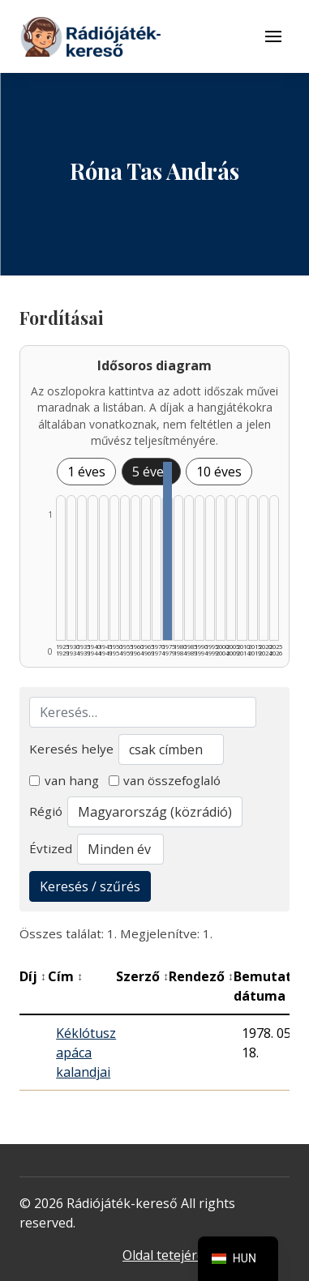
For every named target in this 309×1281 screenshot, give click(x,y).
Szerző (142, 976)
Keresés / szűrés (90, 886)
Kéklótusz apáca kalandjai (86, 1052)
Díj (32, 976)
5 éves (151, 471)
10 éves (219, 471)
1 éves (86, 471)
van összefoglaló (165, 780)
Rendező (201, 976)
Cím (65, 976)
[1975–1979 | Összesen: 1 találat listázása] (167, 551)
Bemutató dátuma (271, 986)
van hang (64, 780)
